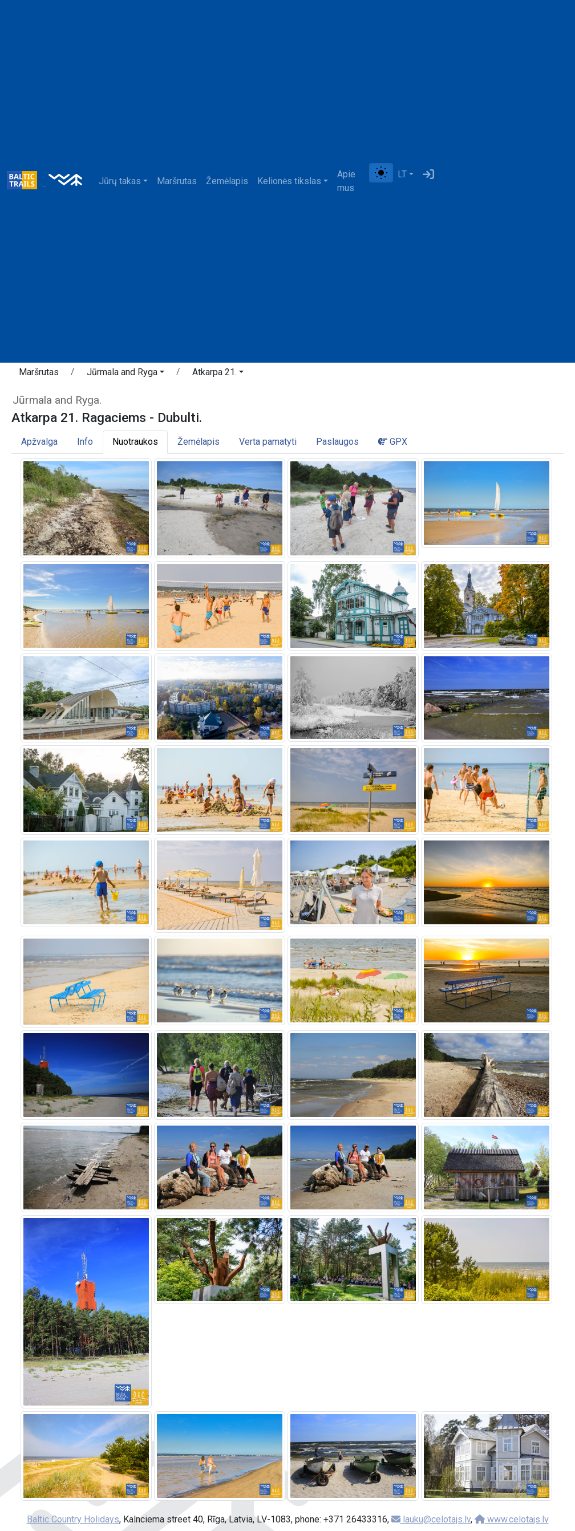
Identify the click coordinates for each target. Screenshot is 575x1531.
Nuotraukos (135, 441)
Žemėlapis (227, 181)
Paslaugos (337, 441)
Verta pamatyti (268, 441)
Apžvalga (39, 441)
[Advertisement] (503, 181)
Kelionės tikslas (289, 181)
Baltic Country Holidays (73, 1519)
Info (85, 441)
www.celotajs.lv (512, 1519)
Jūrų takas (120, 181)
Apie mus (346, 181)
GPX (392, 441)
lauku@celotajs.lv (431, 1519)
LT (402, 174)
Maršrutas (177, 181)
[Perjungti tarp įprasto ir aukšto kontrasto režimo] (381, 172)
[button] (125, 374)
